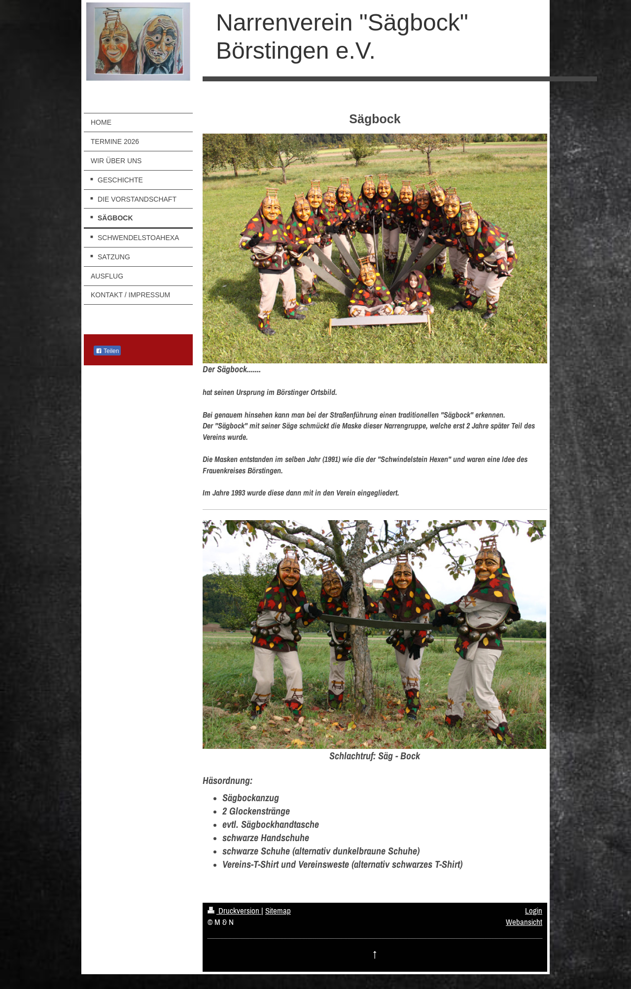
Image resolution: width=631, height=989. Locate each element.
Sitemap (278, 911)
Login (533, 911)
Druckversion (234, 911)
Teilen (107, 351)
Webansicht (524, 922)
